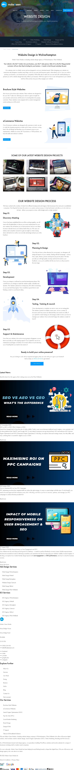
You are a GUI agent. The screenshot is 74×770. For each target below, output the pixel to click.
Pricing (36, 10)
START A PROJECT (37, 363)
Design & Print (7, 726)
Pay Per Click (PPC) (8, 716)
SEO (24, 40)
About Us (15, 10)
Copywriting (18, 42)
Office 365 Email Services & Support (21, 44)
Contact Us (59, 10)
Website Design (14, 40)
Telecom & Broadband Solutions (54, 44)
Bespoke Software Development (50, 42)
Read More (6, 107)
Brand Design (47, 40)
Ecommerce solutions (31, 42)
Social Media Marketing (9, 719)
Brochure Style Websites (9, 705)
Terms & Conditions (5, 760)
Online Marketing (34, 40)
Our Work (29, 10)
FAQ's (47, 10)
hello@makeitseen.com (8, 648)
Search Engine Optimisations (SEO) (12, 712)
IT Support (38, 44)
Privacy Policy (15, 760)
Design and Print (59, 40)
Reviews (42, 10)
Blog (52, 10)
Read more (3, 440)
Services (22, 10)
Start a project (68, 10)
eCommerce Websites (9, 709)
